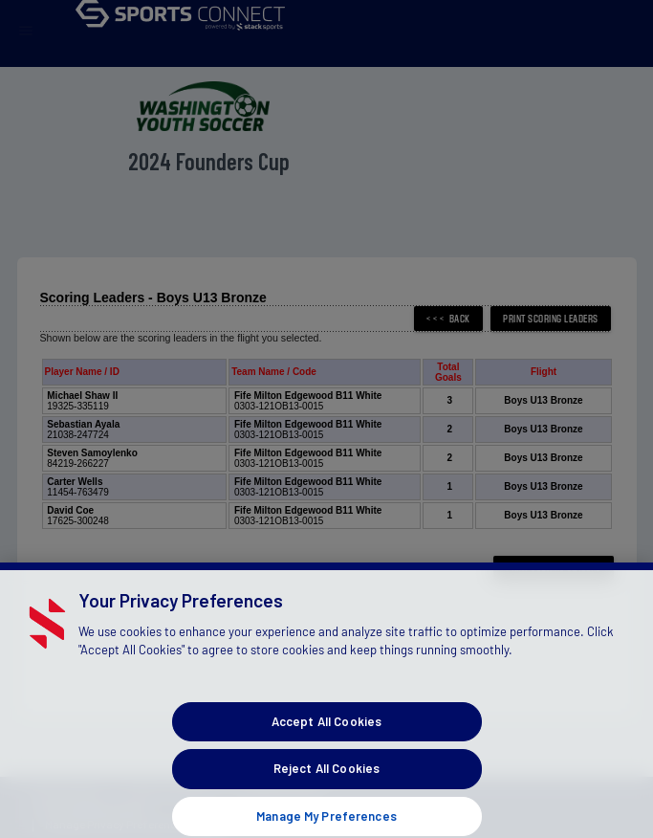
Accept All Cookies (326, 731)
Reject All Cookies (326, 778)
